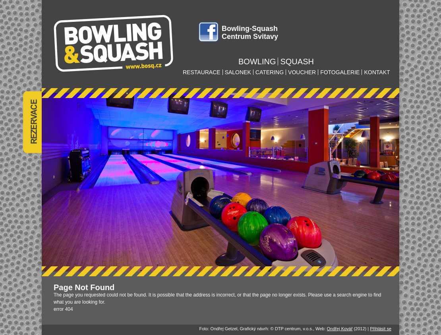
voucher (302, 72)
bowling (257, 61)
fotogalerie (340, 72)
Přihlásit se (380, 328)
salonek (238, 72)
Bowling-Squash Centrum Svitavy (250, 32)
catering (269, 72)
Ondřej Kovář (340, 328)
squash (296, 61)
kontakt (377, 72)
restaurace (201, 72)
